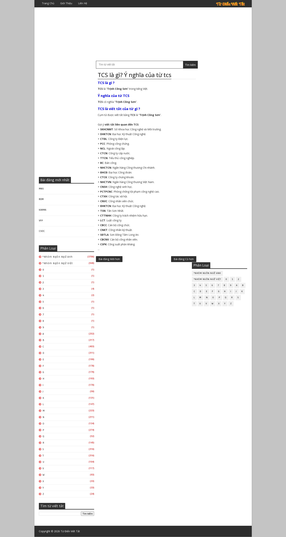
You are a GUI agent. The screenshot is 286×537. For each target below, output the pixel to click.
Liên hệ (82, 3)
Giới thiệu (66, 3)
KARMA (42, 209)
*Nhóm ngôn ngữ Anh (58, 256)
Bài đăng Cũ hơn (176, 259)
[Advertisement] (143, 34)
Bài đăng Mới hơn (109, 259)
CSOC (42, 231)
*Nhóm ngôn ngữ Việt (58, 263)
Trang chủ (48, 3)
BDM (41, 199)
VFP (41, 220)
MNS (41, 188)
